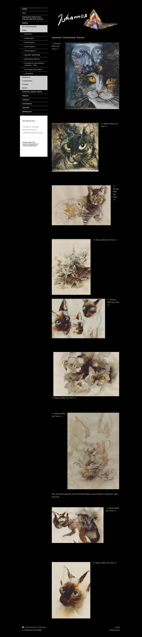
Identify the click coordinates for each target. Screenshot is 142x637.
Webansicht (114, 630)
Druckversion (29, 627)
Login (117, 627)
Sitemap (42, 627)
